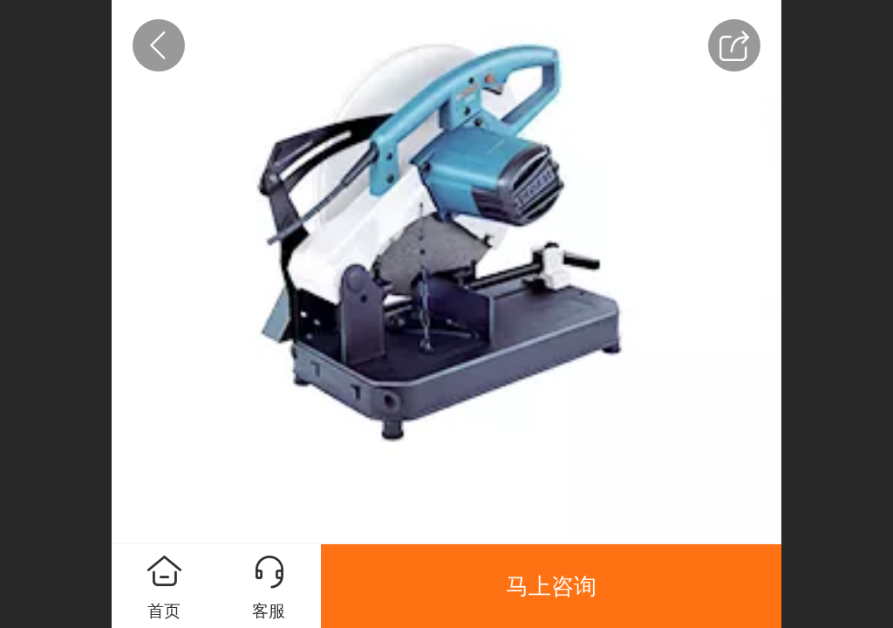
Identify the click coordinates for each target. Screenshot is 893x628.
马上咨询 (551, 586)
